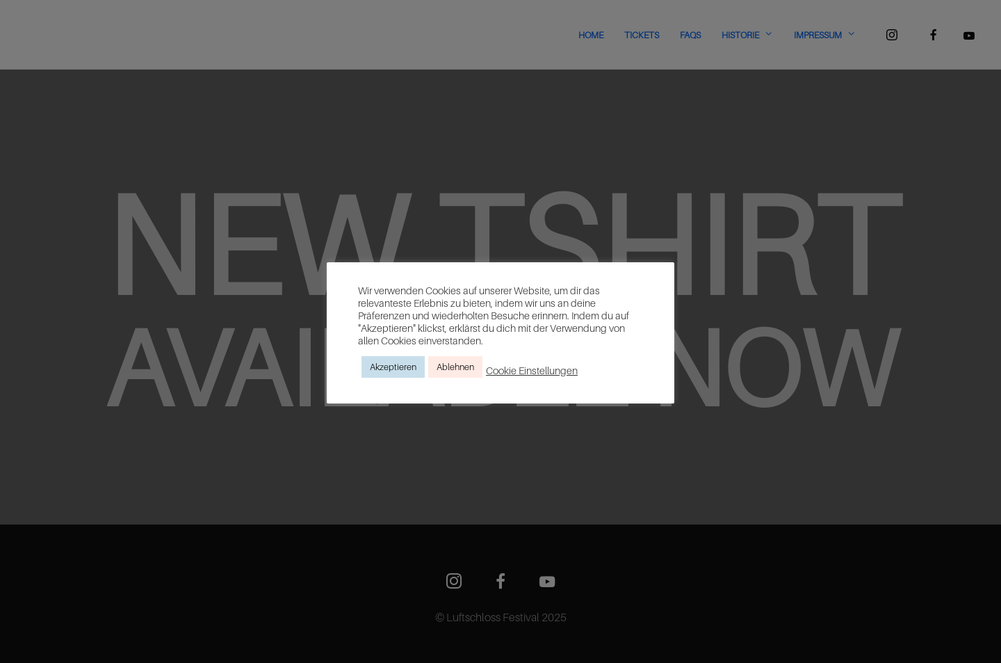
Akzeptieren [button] (393, 366)
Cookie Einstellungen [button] (532, 370)
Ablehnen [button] (455, 366)
